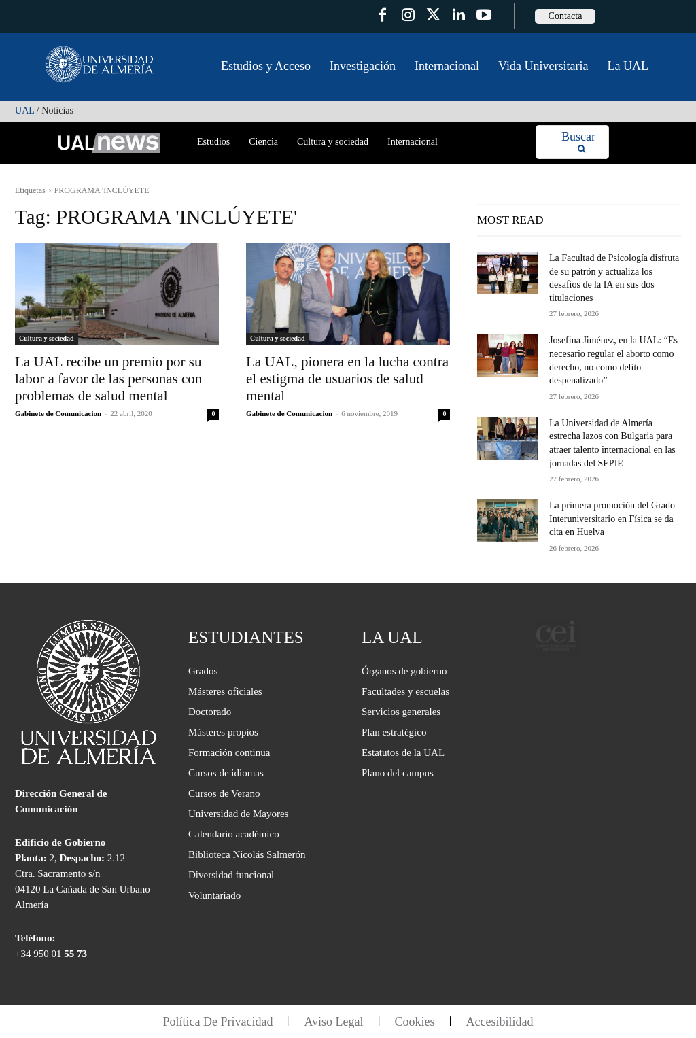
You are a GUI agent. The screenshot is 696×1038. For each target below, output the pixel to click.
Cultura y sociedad (46, 338)
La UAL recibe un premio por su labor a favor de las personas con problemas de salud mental (108, 378)
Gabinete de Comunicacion (58, 413)
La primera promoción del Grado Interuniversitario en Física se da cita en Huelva (612, 518)
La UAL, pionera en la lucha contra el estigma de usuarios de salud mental (347, 378)
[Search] (578, 142)
